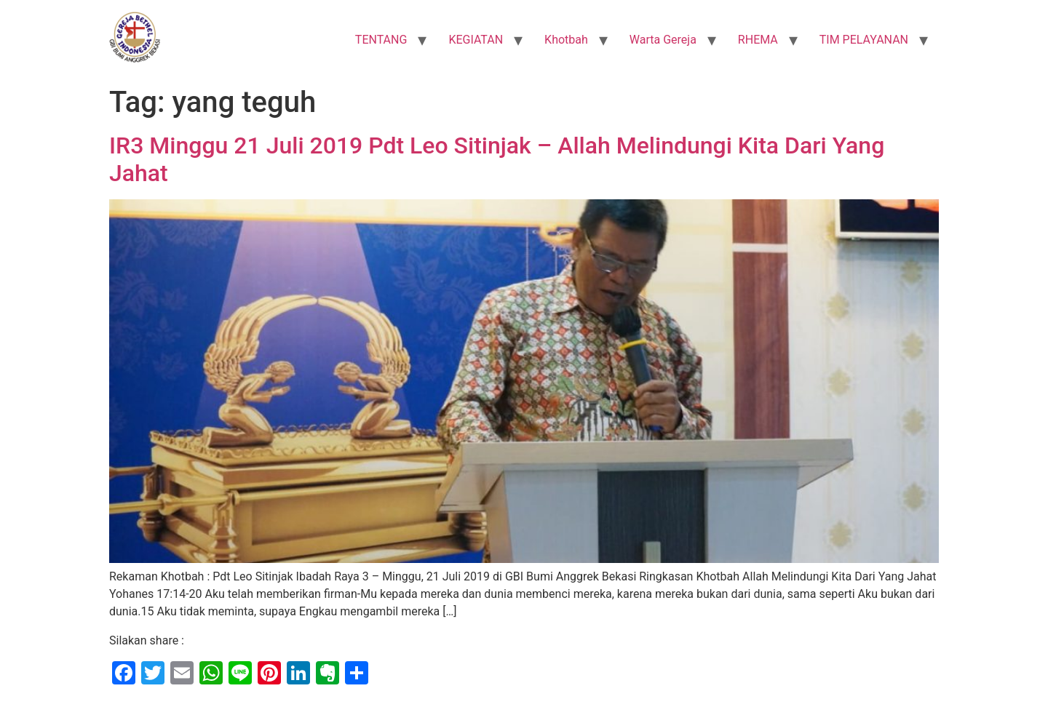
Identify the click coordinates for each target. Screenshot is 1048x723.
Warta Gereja (663, 40)
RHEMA (758, 40)
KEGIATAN (475, 40)
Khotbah (566, 40)
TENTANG (381, 40)
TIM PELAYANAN (863, 40)
